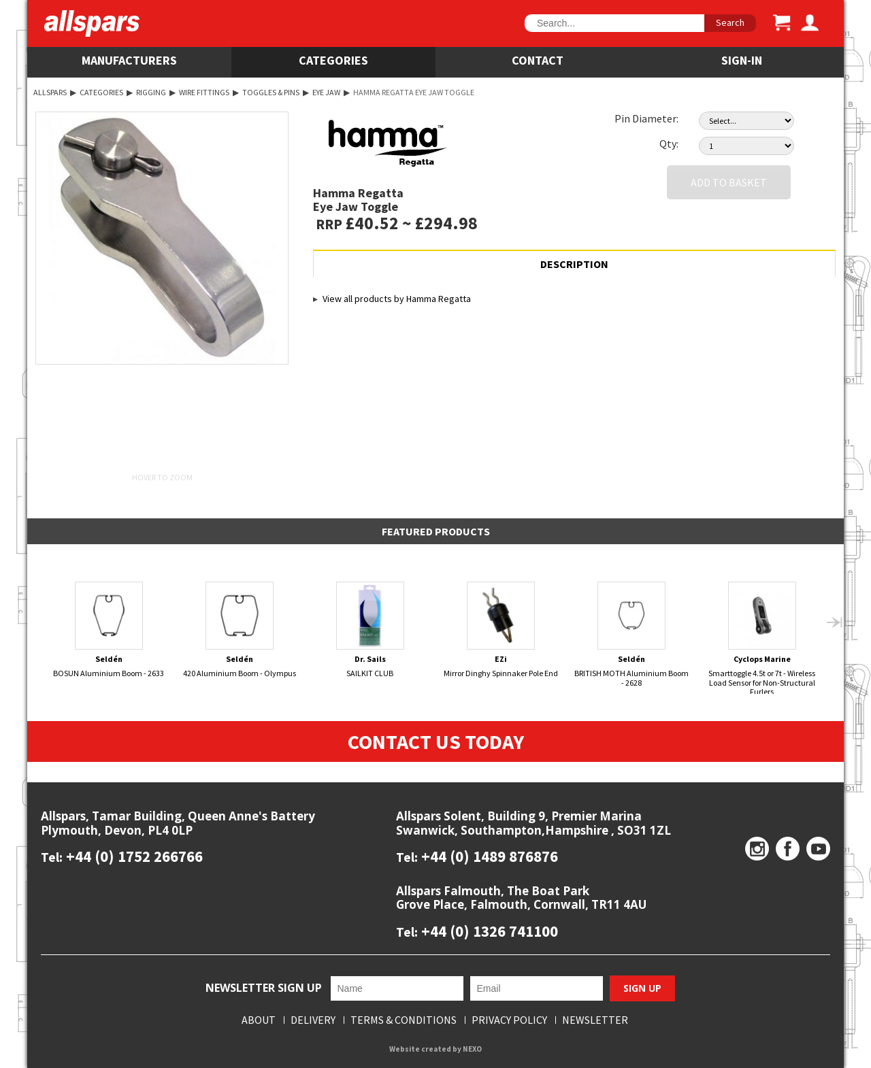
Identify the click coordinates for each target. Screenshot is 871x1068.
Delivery (313, 1020)
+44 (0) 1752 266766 (133, 856)
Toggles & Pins (270, 92)
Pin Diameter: (646, 118)
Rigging (151, 92)
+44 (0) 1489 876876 (488, 856)
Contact (537, 60)
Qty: (668, 143)
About (259, 1020)
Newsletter (595, 1020)
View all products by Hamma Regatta (397, 299)
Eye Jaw (326, 92)
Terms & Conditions (403, 1020)
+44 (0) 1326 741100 (488, 931)
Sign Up (642, 988)
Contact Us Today (436, 741)
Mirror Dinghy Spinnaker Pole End (501, 630)
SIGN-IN (741, 60)
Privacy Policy (509, 1020)
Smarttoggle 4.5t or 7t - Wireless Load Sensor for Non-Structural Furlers (762, 639)
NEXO (472, 1049)
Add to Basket (729, 182)
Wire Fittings (204, 92)
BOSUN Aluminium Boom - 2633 (109, 630)
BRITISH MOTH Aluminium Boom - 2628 (632, 634)
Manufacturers (129, 60)
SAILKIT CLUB (370, 630)
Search (730, 22)
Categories (333, 60)
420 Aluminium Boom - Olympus (240, 630)
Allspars (50, 92)
